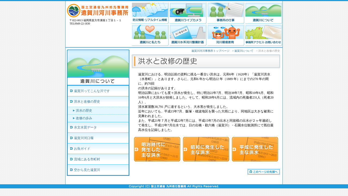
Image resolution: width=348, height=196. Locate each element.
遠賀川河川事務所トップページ (210, 50)
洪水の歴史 (84, 110)
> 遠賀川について (242, 50)
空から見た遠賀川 (87, 170)
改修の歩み (84, 118)
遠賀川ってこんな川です (92, 91)
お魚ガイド (82, 149)
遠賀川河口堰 (84, 138)
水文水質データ (85, 127)
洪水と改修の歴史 (87, 101)
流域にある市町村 (87, 159)
